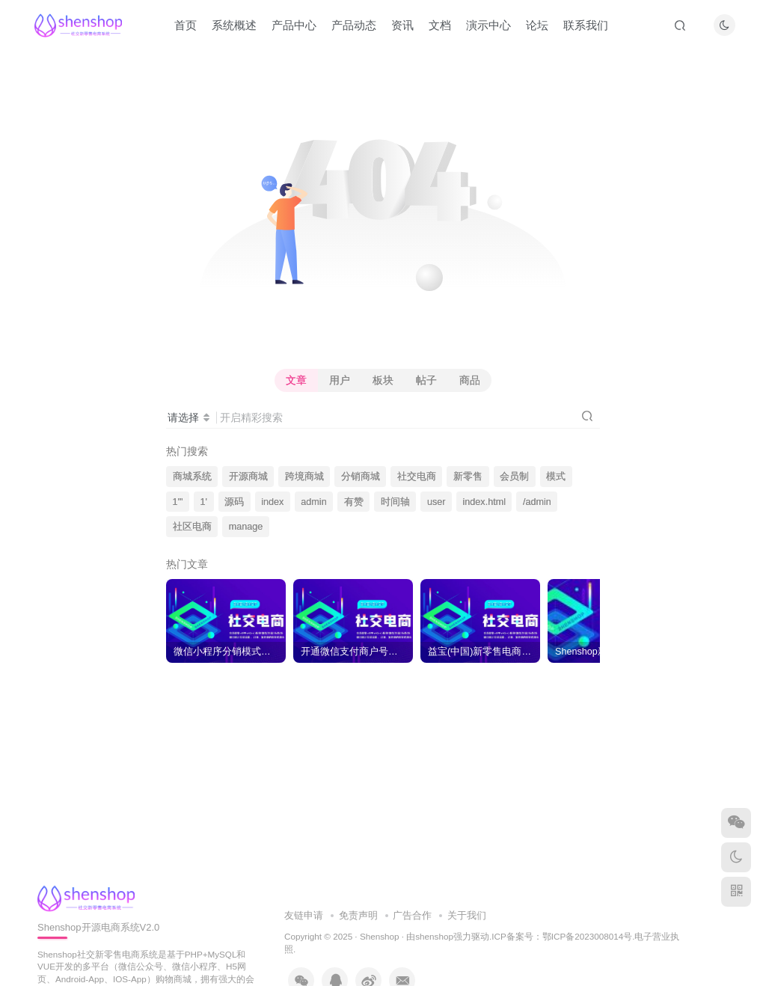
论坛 (537, 25)
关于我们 (466, 915)
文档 (440, 25)
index (272, 502)
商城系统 (192, 476)
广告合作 (412, 915)
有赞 (354, 502)
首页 (185, 25)
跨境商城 (304, 476)
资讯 (402, 25)
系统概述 (234, 25)
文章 (296, 380)
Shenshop (379, 936)
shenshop (434, 936)
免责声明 (358, 915)
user (436, 502)
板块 (383, 380)
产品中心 (294, 25)
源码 (234, 502)
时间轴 (395, 502)
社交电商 (416, 476)
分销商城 (360, 476)
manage (246, 526)
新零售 (467, 476)
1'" (178, 502)
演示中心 (488, 25)
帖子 (426, 380)
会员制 (514, 476)
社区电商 (192, 526)
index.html (484, 502)
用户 (339, 380)
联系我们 (585, 25)
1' (203, 502)
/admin (537, 502)
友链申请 (303, 915)
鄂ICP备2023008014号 (587, 936)
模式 (556, 476)
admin (313, 502)
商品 (469, 380)
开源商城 (248, 476)
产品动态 (353, 25)
